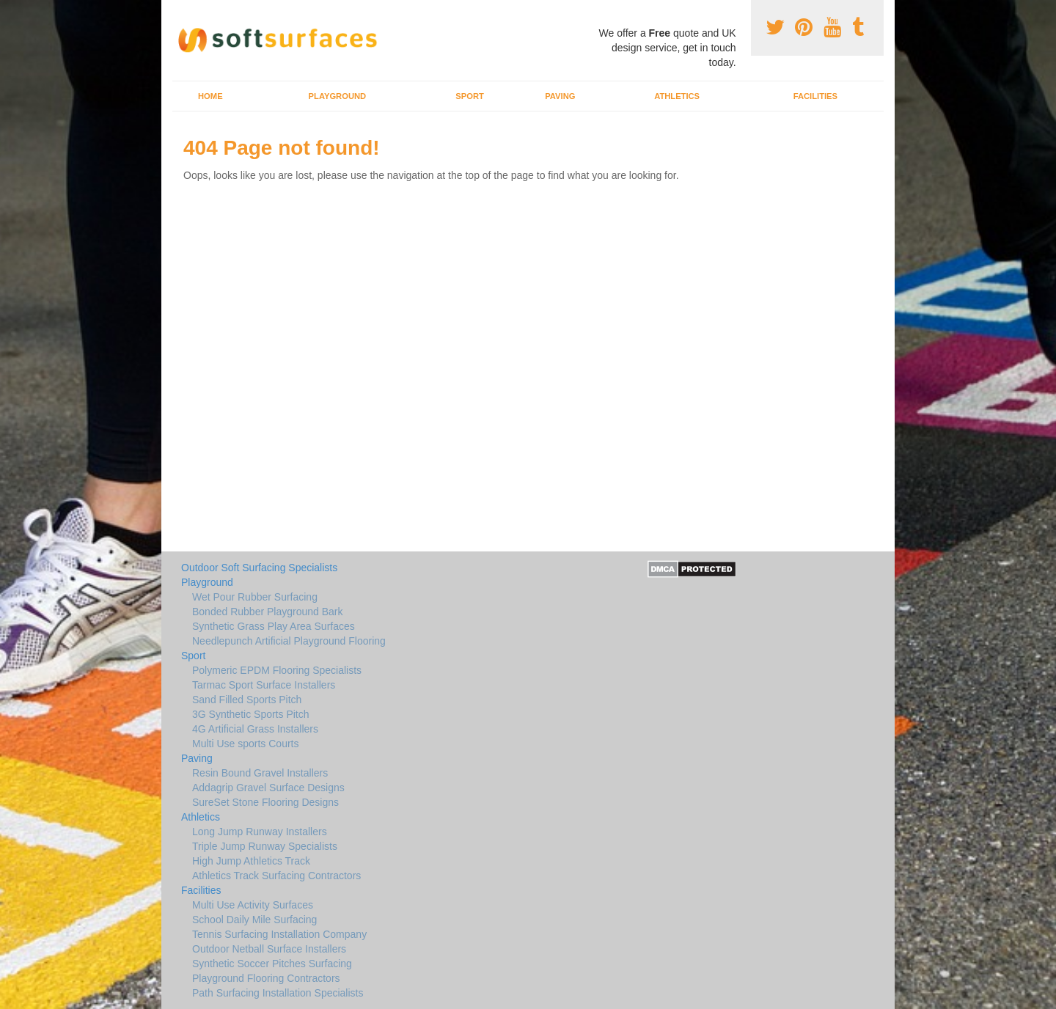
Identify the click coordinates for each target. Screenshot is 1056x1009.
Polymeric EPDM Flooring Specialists (277, 670)
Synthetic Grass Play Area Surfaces (273, 626)
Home (210, 96)
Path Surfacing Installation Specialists (277, 993)
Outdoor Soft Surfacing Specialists (259, 567)
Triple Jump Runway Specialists (264, 846)
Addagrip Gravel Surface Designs (268, 787)
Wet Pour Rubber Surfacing (255, 597)
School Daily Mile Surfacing (254, 919)
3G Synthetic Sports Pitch (250, 714)
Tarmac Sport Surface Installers (263, 685)
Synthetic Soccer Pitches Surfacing (272, 963)
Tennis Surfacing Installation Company (279, 934)
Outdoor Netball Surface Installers (269, 949)
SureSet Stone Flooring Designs (265, 802)
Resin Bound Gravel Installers (260, 773)
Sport (469, 96)
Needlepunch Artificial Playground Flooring (289, 641)
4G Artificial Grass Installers (255, 729)
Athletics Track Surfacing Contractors (276, 875)
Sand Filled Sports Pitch (246, 699)
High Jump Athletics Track (251, 861)
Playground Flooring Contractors (266, 978)
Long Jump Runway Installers (259, 831)
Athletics (677, 96)
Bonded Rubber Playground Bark (267, 611)
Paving (560, 96)
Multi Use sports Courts (245, 743)
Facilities (815, 96)
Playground (338, 96)
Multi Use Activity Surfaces (252, 905)
